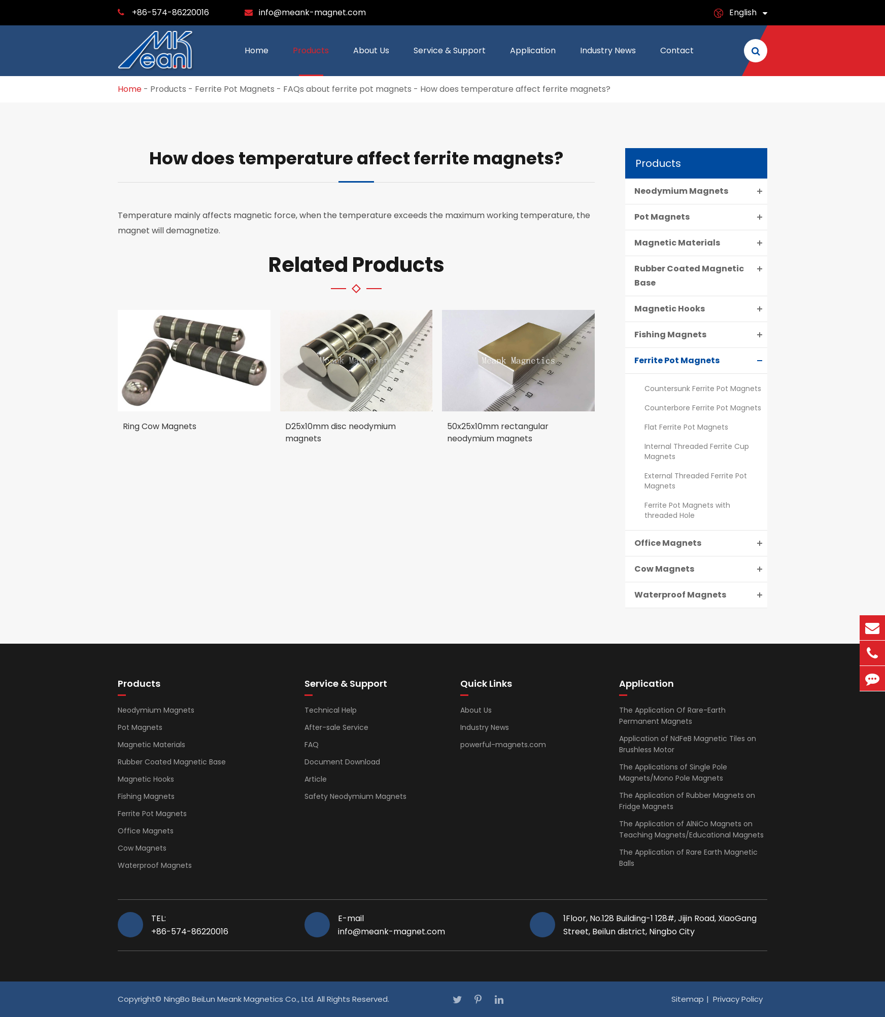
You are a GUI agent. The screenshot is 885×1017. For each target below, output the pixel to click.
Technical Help (330, 710)
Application (533, 60)
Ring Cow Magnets (159, 426)
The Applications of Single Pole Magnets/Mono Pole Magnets (673, 772)
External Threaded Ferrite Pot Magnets (695, 481)
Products (311, 60)
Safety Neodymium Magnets (355, 796)
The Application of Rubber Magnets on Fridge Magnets (687, 801)
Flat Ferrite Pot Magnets (686, 427)
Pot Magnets (700, 217)
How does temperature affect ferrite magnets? (515, 89)
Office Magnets (700, 543)
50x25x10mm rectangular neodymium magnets (498, 432)
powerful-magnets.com (503, 745)
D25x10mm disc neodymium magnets (340, 432)
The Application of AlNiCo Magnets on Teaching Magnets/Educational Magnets (691, 829)
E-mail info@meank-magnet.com (391, 924)
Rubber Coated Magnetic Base (700, 275)
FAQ (311, 745)
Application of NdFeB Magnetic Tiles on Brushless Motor (687, 744)
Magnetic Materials (700, 243)
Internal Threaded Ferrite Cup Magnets (696, 451)
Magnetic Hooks (700, 309)
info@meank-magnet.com (312, 12)
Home (256, 60)
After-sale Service (336, 727)
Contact (677, 60)
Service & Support (450, 60)
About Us (371, 60)
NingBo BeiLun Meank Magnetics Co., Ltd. (239, 999)
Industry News (608, 60)
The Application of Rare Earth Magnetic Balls (688, 857)
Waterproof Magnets (700, 595)
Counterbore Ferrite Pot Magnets (702, 408)
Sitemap (687, 999)
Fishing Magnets (700, 334)
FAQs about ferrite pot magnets (347, 89)
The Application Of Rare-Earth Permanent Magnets (672, 715)
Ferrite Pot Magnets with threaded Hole (687, 510)
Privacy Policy (738, 999)
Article (315, 779)
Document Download (342, 762)
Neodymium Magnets (700, 191)
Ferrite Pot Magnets (235, 89)
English (743, 12)
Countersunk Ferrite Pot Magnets (702, 388)
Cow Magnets (700, 569)
